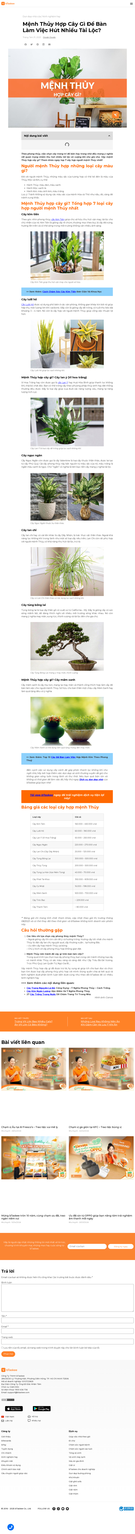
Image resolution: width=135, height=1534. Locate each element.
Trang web (7, 1337)
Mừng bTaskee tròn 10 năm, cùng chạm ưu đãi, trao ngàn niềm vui (33, 1217)
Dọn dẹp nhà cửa (32, 16)
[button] (131, 3)
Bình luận (6, 1283)
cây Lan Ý (63, 382)
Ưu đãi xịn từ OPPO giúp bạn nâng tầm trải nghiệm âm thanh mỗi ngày (100, 1217)
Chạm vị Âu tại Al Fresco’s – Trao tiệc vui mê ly (29, 1127)
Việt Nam (9, 1416)
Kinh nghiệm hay (51, 16)
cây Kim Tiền (58, 219)
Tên (4, 1316)
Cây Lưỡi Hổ (27, 304)
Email (5, 1327)
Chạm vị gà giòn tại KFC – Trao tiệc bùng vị (95, 1127)
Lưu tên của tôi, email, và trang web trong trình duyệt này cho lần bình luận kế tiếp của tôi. (52, 1348)
